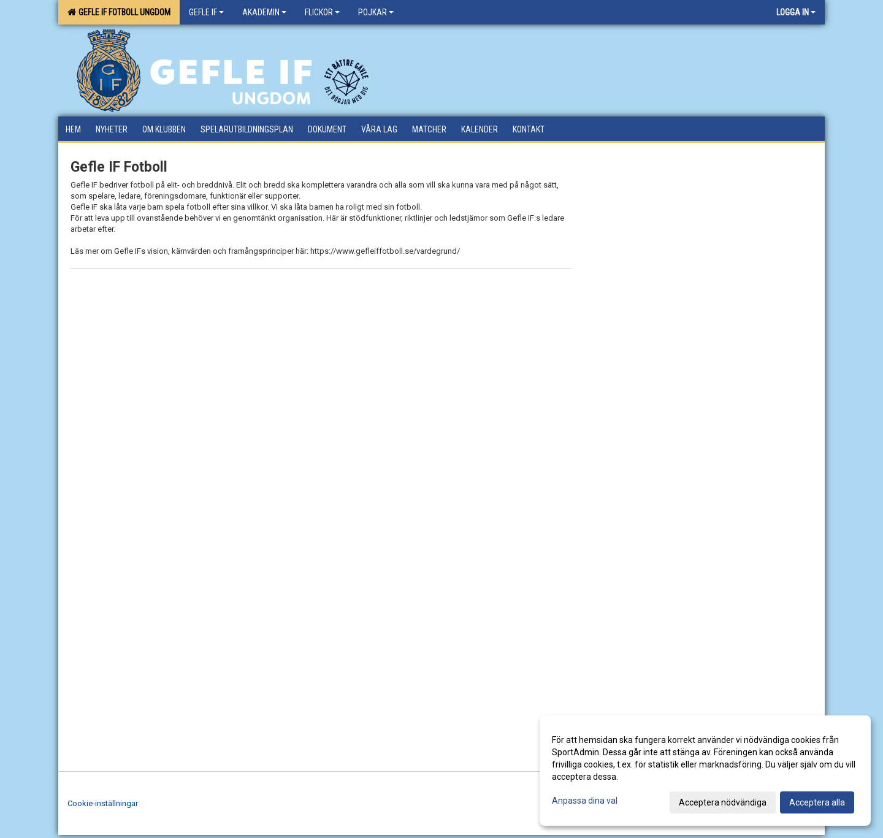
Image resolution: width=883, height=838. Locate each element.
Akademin (264, 12)
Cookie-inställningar (102, 803)
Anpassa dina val (584, 801)
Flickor (322, 12)
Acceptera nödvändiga (722, 802)
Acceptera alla (817, 802)
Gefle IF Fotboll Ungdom (118, 12)
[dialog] (705, 770)
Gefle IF (206, 12)
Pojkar (376, 12)
